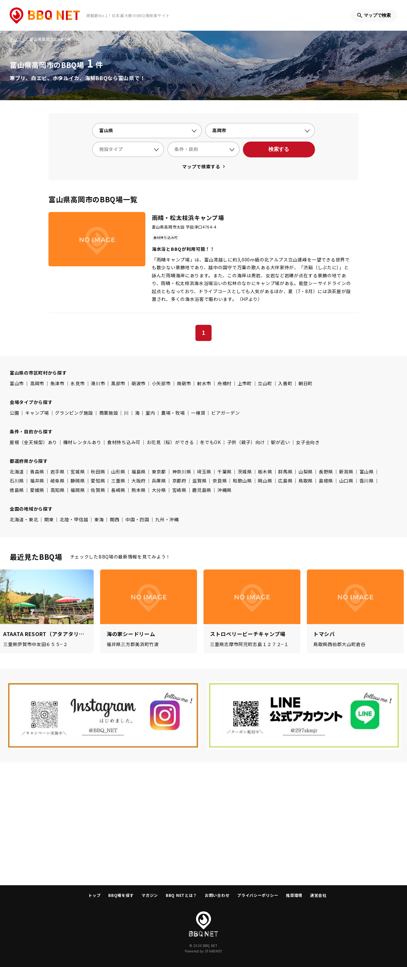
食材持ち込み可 (124, 442)
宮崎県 (179, 490)
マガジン (149, 895)
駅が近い (280, 442)
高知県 (57, 490)
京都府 (179, 480)
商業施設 (108, 412)
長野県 (326, 471)
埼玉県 (204, 471)
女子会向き (308, 442)
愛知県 (98, 480)
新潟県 (346, 471)
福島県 (138, 471)
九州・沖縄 (167, 519)
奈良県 (220, 480)
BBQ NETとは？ (181, 895)
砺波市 (138, 383)
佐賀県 (98, 490)
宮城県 (77, 471)
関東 (49, 519)
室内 (150, 412)
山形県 (118, 471)
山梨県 (305, 471)
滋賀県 (199, 480)
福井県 (37, 480)
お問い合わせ (217, 895)
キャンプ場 (37, 412)
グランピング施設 (74, 412)
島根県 (326, 480)
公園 (14, 412)
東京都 (159, 471)
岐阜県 (57, 480)
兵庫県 (159, 480)
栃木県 (265, 471)
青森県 (37, 471)
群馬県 (285, 471)
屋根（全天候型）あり (33, 442)
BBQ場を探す (121, 895)
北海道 (17, 471)
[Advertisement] (203, 824)
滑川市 (98, 383)
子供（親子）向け (246, 442)
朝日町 (305, 383)
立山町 (265, 383)
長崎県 (118, 490)
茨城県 (245, 471)
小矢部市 (161, 383)
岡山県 (265, 480)
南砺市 (184, 383)
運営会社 (318, 895)
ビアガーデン (225, 412)
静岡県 (77, 480)
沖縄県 (224, 490)
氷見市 (77, 383)
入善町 (285, 383)
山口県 (346, 480)
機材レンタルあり (82, 442)
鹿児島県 (201, 490)
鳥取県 (305, 480)
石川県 (17, 480)
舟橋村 (224, 383)
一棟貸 (198, 412)
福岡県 (77, 490)
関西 (114, 519)
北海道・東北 (24, 519)
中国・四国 (137, 519)
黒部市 (118, 383)
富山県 (367, 471)
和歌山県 (242, 480)
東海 (99, 519)
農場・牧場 (173, 412)
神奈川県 (181, 471)
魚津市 (57, 383)
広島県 (285, 480)
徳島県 (17, 490)
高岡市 (37, 383)
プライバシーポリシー (257, 895)
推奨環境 (294, 895)
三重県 (118, 480)
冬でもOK (210, 442)
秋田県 (98, 471)
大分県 (159, 490)
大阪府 (138, 480)
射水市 (204, 383)
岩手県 (57, 471)
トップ (94, 895)
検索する (278, 149)
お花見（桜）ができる (170, 442)
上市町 (245, 383)
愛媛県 (37, 490)
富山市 (17, 383)
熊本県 (138, 490)
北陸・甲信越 (74, 519)
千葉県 (224, 471)
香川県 (367, 480)
